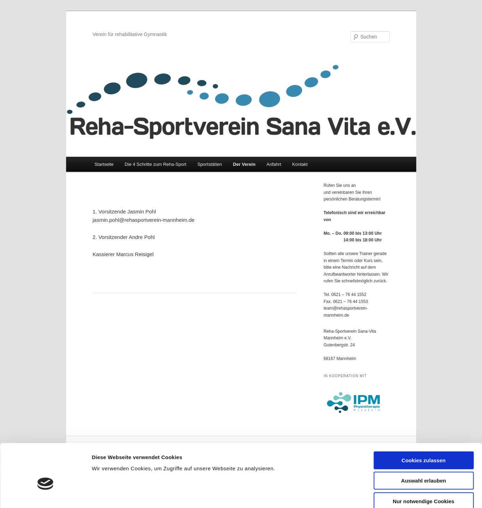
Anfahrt (273, 164)
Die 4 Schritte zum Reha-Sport (155, 164)
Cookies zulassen (423, 422)
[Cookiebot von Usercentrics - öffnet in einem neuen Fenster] (45, 494)
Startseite (104, 164)
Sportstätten (209, 164)
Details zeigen (372, 494)
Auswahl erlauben (423, 443)
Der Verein (244, 164)
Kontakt (300, 164)
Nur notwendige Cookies (423, 463)
